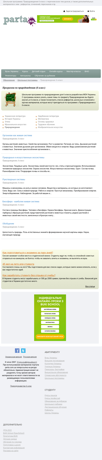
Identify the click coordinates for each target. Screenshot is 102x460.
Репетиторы (10, 75)
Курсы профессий (52, 398)
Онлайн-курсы (56, 71)
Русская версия (30, 357)
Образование (9, 80)
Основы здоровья (46, 122)
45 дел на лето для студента (18, 264)
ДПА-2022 (7, 430)
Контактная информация (14, 448)
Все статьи (90, 286)
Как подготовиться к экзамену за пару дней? (28, 252)
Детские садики (10, 439)
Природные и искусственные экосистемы (23, 157)
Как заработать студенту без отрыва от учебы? (29, 275)
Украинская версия (13, 357)
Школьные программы (28, 80)
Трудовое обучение (46, 124)
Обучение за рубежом (45, 75)
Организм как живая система (17, 135)
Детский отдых (38, 71)
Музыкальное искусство (15, 124)
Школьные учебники (53, 404)
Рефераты (49, 410)
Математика (43, 119)
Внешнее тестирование (55, 361)
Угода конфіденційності (27, 362)
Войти (91, 11)
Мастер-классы (74, 71)
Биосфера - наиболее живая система (21, 201)
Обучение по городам (12, 442)
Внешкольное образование (56, 372)
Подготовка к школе (12, 445)
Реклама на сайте (10, 451)
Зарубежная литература (48, 116)
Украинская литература (15, 116)
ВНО (87, 71)
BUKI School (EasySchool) (13, 433)
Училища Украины (53, 366)
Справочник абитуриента (55, 375)
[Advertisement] (51, 46)
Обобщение (8, 223)
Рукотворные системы (14, 179)
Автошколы (25, 75)
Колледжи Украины (53, 364)
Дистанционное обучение (56, 407)
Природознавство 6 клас (21, 386)
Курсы (25, 71)
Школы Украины (52, 413)
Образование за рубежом (56, 401)
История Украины (12, 119)
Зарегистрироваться (73, 11)
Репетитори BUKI (10, 436)
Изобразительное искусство (50, 127)
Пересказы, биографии (54, 369)
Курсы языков (51, 395)
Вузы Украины (11, 71)
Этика (7, 122)
